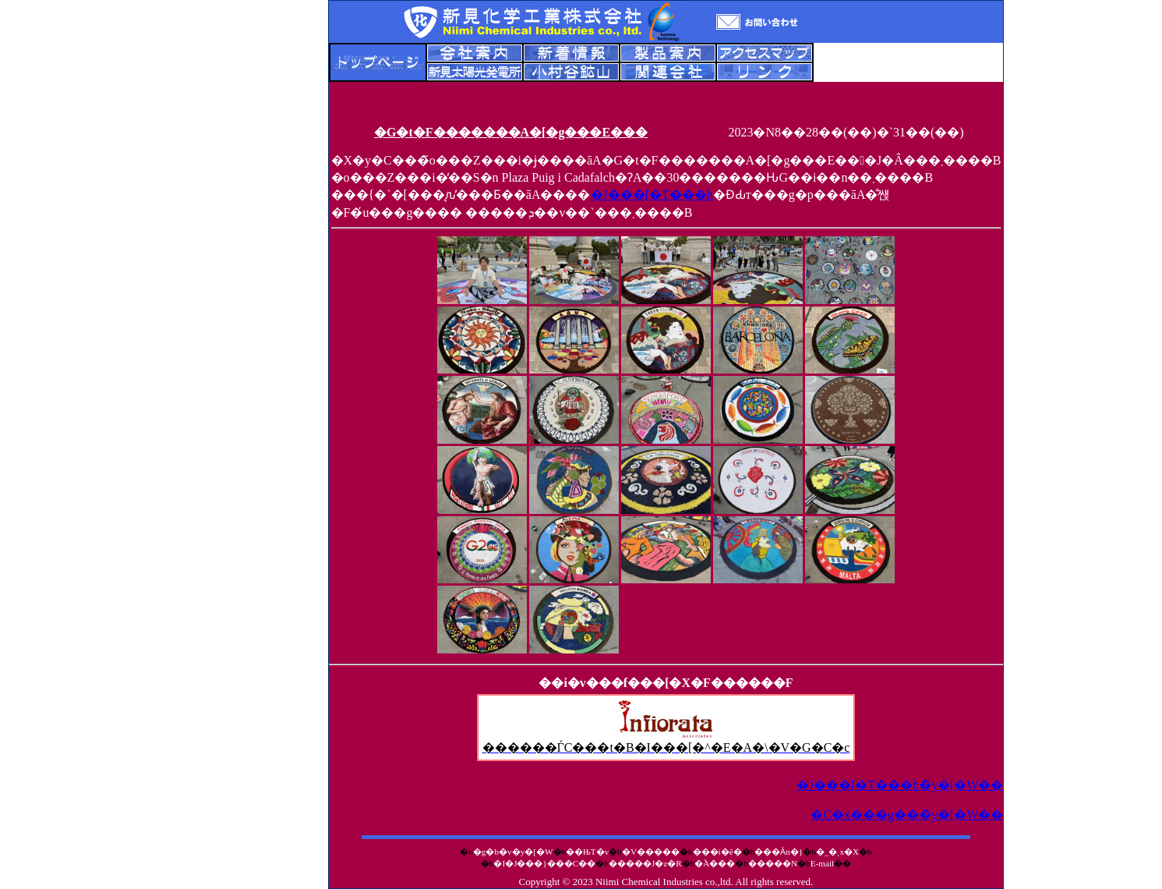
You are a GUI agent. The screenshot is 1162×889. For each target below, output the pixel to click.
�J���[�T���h (652, 194)
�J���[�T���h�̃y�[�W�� (900, 785)
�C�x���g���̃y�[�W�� (907, 814)
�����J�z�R (645, 863)
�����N (772, 863)
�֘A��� (714, 863)
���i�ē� (717, 851)
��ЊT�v (587, 851)
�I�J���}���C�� (544, 863)
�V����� (651, 851)
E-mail (822, 863)
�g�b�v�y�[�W (513, 851)
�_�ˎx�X (837, 851)
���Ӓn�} (778, 851)
